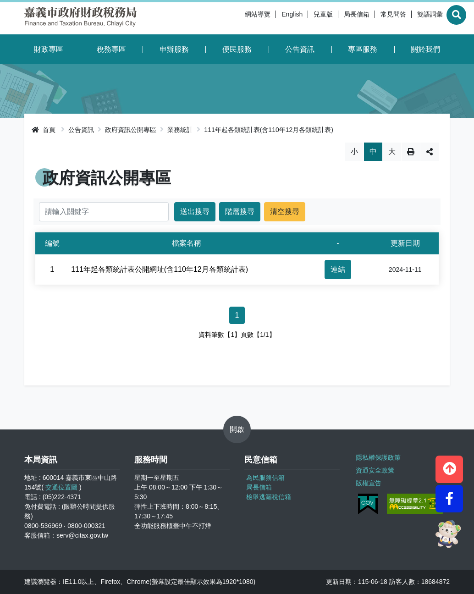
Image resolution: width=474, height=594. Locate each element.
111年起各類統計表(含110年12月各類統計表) (268, 129)
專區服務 (362, 49)
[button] (449, 464)
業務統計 (180, 129)
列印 (411, 152)
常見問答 (372, 18)
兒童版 (301, 18)
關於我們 (425, 49)
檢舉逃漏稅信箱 (268, 496)
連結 (338, 269)
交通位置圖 (61, 487)
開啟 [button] (237, 429)
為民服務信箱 (265, 477)
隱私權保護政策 (376, 456)
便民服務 (237, 49)
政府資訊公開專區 (130, 129)
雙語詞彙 (408, 18)
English (270, 18)
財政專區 (48, 49)
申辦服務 (174, 49)
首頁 (43, 129)
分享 (429, 152)
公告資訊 (299, 49)
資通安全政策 (373, 467)
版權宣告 (367, 479)
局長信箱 (335, 18)
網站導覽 (236, 18)
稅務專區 (111, 49)
